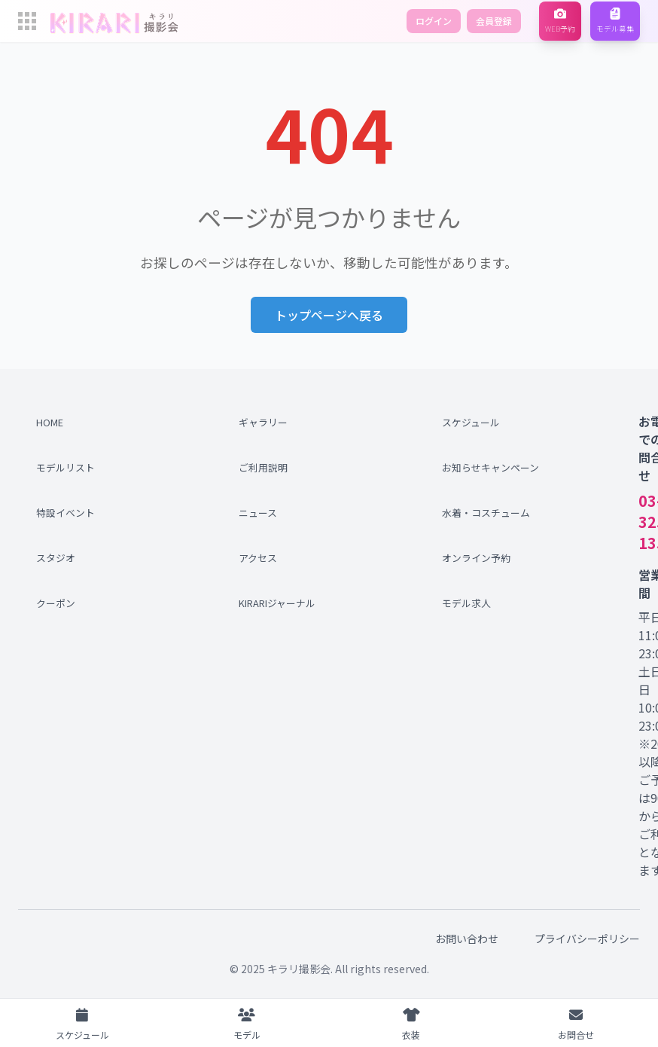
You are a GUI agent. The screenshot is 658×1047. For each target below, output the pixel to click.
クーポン (55, 603)
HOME (49, 422)
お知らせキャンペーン (487, 467)
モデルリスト (65, 467)
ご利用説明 (263, 467)
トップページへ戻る (329, 315)
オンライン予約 (476, 558)
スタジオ (55, 558)
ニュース (258, 512)
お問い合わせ (466, 938)
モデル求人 (466, 603)
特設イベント (65, 512)
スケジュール (471, 422)
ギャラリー (263, 422)
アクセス (258, 558)
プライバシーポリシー (587, 938)
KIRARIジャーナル (277, 603)
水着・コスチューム (486, 512)
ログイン (434, 20)
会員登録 (494, 20)
